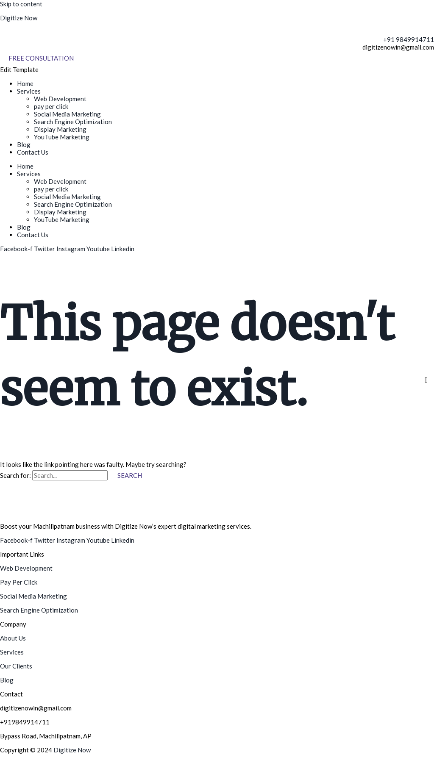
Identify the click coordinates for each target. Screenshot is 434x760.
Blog (24, 144)
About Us (13, 638)
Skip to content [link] (21, 4)
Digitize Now (18, 18)
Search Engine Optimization (73, 121)
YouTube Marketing (61, 137)
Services (29, 91)
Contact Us (32, 152)
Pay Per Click (18, 582)
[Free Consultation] (41, 58)
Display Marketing (60, 129)
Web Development (60, 99)
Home (25, 83)
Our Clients (16, 666)
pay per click (51, 106)
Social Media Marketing (67, 114)
